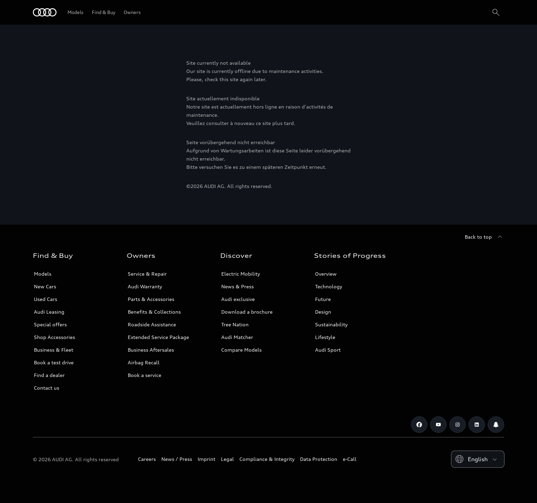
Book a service (144, 375)
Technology (328, 286)
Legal (227, 459)
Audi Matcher (237, 337)
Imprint (206, 459)
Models (42, 274)
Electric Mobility (240, 274)
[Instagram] (457, 424)
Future (323, 299)
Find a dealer (49, 375)
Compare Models (241, 350)
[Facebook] (419, 424)
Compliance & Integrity (267, 459)
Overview (326, 274)
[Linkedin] (477, 424)
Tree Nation (235, 324)
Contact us (46, 388)
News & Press (237, 286)
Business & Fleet (53, 350)
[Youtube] (438, 424)
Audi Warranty (145, 286)
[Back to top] (484, 237)
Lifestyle (325, 337)
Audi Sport (328, 350)
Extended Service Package (158, 337)
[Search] (496, 12)
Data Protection (318, 459)
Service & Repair (147, 274)
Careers (147, 459)
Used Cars (45, 299)
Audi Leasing (49, 312)
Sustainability (331, 324)
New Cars (45, 286)
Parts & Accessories (151, 299)
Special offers (50, 324)
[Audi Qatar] (45, 12)
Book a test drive (54, 362)
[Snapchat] (496, 424)
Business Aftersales (151, 350)
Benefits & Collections (154, 312)
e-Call (350, 459)
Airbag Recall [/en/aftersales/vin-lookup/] (144, 362)
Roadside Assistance (152, 324)
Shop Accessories (54, 337)
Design (323, 312)
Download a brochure (247, 312)
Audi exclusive (238, 299)
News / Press (176, 459)
